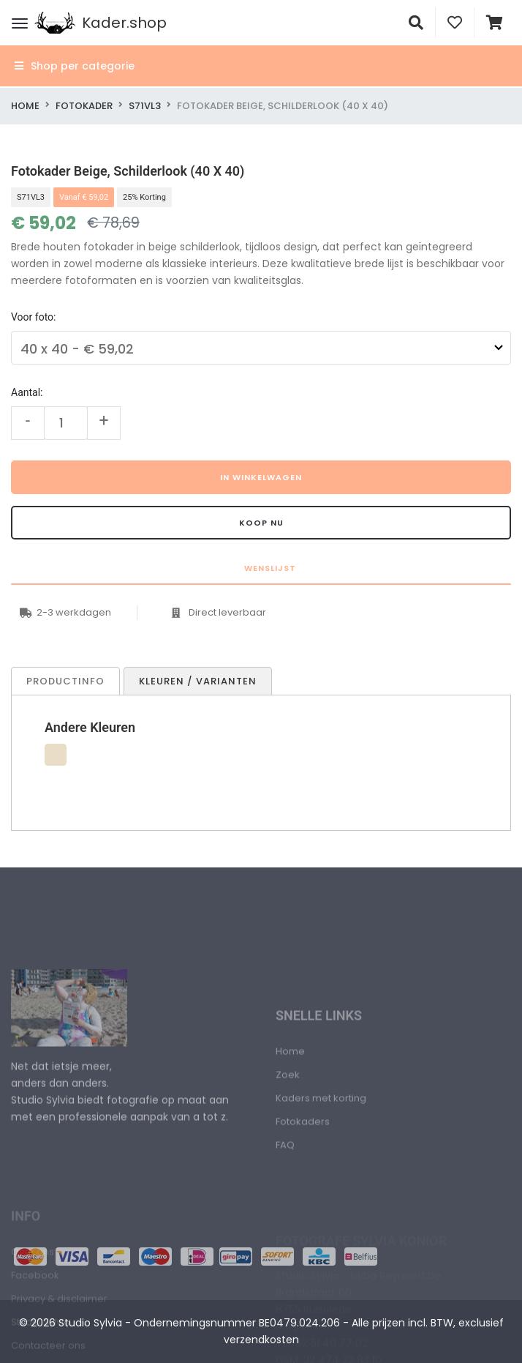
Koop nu (261, 523)
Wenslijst (268, 568)
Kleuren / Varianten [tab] (198, 681)
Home (25, 106)
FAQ (285, 1196)
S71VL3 (145, 106)
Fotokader (84, 106)
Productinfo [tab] (65, 681)
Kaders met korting (321, 1150)
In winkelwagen (261, 477)
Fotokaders (303, 1173)
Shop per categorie (75, 66)
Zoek (288, 1126)
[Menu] (20, 22)
